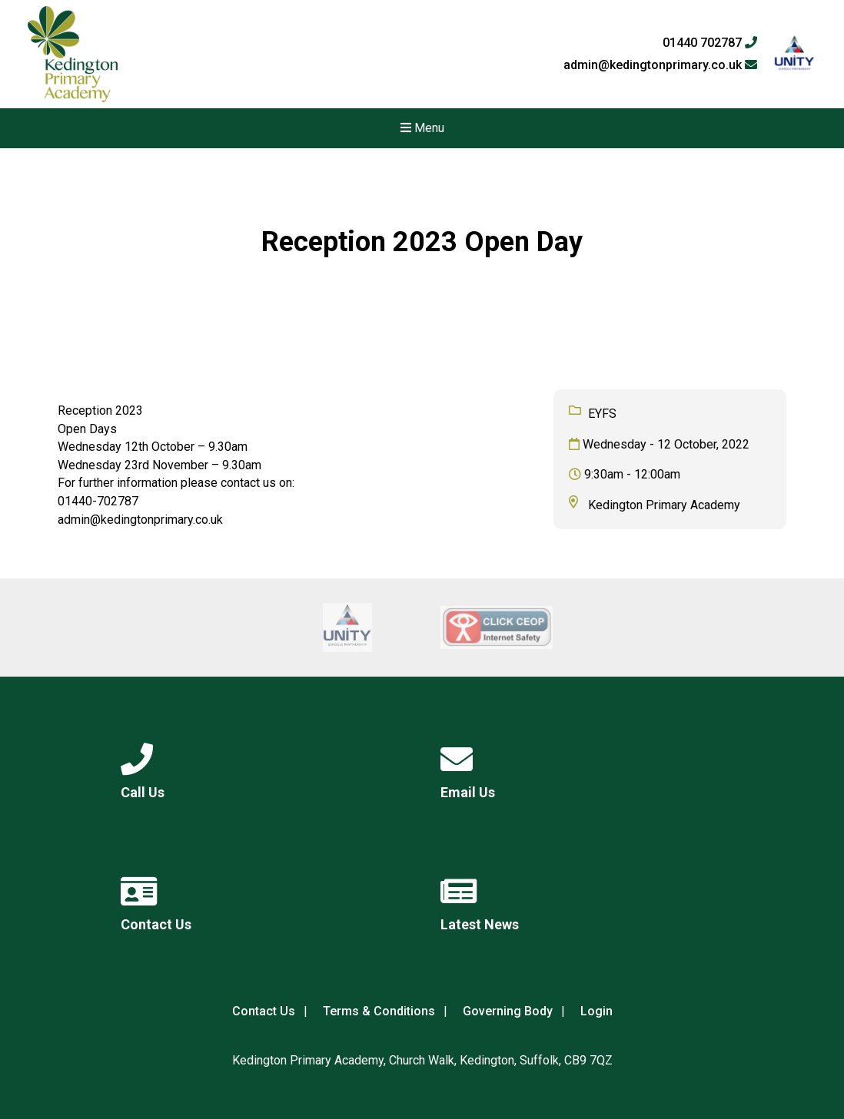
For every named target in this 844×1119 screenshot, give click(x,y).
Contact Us (263, 1011)
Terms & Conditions (379, 1011)
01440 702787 (710, 43)
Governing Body (508, 1011)
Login (596, 1011)
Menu (422, 128)
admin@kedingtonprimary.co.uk (660, 65)
